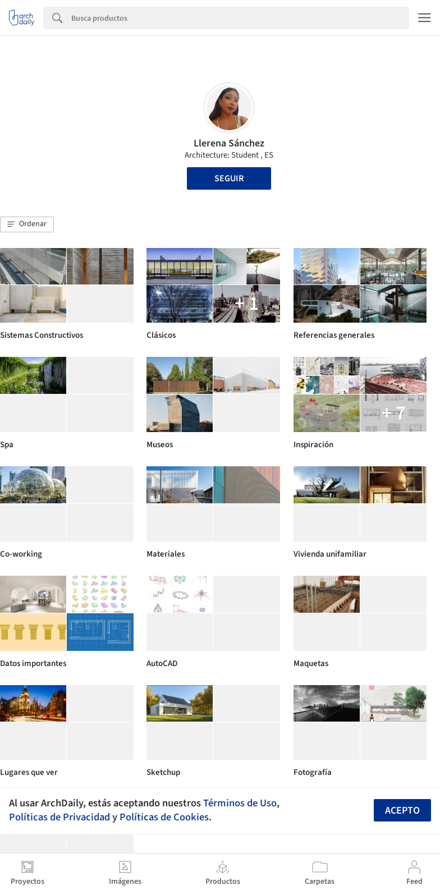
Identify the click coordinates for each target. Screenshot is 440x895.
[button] (27, 224)
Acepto (402, 811)
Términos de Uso (240, 803)
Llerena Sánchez (229, 143)
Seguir (229, 178)
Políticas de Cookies (164, 817)
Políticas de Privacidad (59, 817)
